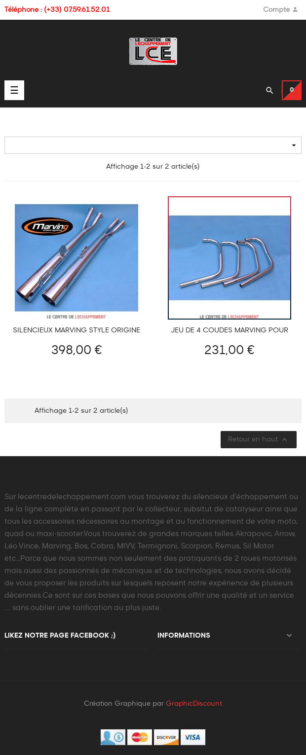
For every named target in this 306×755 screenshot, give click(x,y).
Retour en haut (258, 439)
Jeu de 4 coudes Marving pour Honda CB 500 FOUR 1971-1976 (229, 330)
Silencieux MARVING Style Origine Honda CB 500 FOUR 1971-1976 (76, 330)
